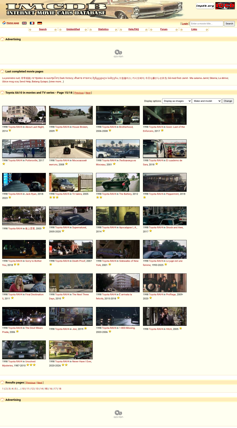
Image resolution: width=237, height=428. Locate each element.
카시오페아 (138, 78)
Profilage (171, 294)
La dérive (223, 78)
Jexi (74, 329)
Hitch (169, 329)
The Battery (125, 193)
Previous (79, 92)
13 (37, 388)
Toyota (12, 126)
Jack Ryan (31, 193)
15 (46, 388)
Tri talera (77, 193)
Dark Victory (66, 78)
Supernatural (79, 227)
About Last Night (34, 126)
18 (59, 388)
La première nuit (11, 78)
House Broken (80, 126)
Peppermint (172, 193)
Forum (164, 29)
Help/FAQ (133, 29)
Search (42, 29)
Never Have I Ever (81, 361)
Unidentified (73, 29)
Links (194, 29)
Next (88, 92)
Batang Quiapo (40, 81)
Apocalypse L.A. (128, 227)
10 (23, 388)
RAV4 (19, 126)
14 (41, 388)
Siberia (213, 78)
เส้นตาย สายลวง (82, 78)
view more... (56, 81)
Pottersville (31, 160)
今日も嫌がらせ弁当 (156, 78)
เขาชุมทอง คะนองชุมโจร (45, 78)
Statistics (103, 29)
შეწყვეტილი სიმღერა (105, 78)
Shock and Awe (174, 227)
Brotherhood (126, 126)
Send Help (25, 81)
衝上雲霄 (30, 228)
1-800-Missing (127, 327)
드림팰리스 (125, 78)
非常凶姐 (25, 78)
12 (32, 388)
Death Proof (78, 260)
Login (185, 23)
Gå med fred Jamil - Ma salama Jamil (188, 78)
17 (55, 388)
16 (50, 388)
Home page (12, 22)
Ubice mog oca (10, 81)
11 (27, 388)
